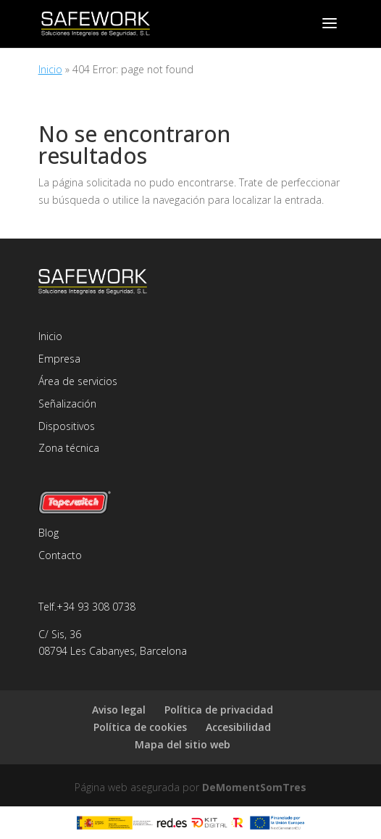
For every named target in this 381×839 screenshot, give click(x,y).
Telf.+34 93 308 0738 (86, 606)
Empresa (59, 358)
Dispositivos (66, 426)
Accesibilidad (238, 727)
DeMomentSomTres (254, 787)
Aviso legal (119, 709)
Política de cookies (140, 727)
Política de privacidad (218, 709)
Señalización (67, 403)
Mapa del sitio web (182, 744)
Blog (48, 533)
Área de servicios (77, 381)
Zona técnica (68, 448)
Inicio (50, 69)
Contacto (60, 555)
